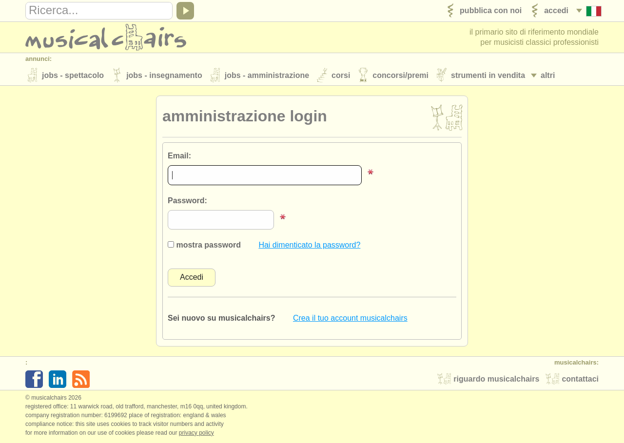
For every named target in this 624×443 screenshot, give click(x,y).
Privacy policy (196, 432)
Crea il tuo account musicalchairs (350, 318)
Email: (179, 156)
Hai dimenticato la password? (309, 245)
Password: (187, 200)
